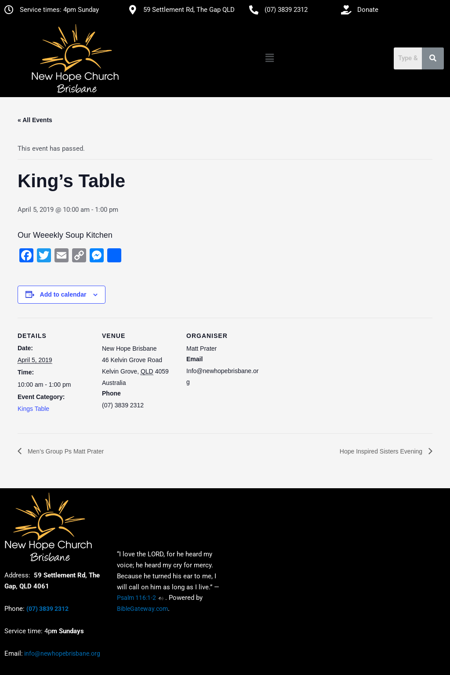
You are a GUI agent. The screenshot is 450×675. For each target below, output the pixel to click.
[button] (269, 58)
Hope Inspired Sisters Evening (382, 451)
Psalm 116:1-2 (136, 598)
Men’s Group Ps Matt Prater (65, 451)
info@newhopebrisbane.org (61, 653)
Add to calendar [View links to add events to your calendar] (63, 294)
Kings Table (33, 408)
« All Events (35, 119)
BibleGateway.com (142, 609)
